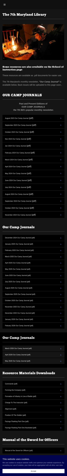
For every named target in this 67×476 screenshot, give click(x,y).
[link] (33, 118)
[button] (9, 5)
